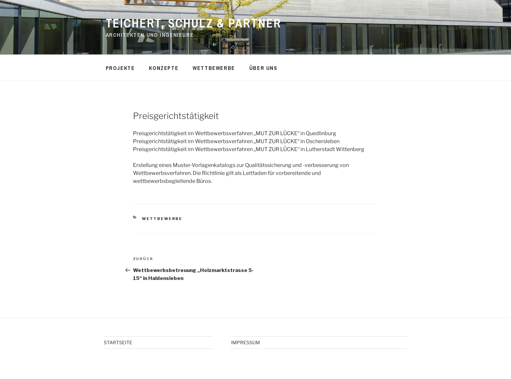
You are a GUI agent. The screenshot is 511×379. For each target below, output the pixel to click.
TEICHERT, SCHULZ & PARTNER (194, 23)
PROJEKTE (120, 68)
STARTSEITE (118, 342)
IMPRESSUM (245, 342)
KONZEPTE (163, 68)
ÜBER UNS (263, 68)
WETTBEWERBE (214, 68)
